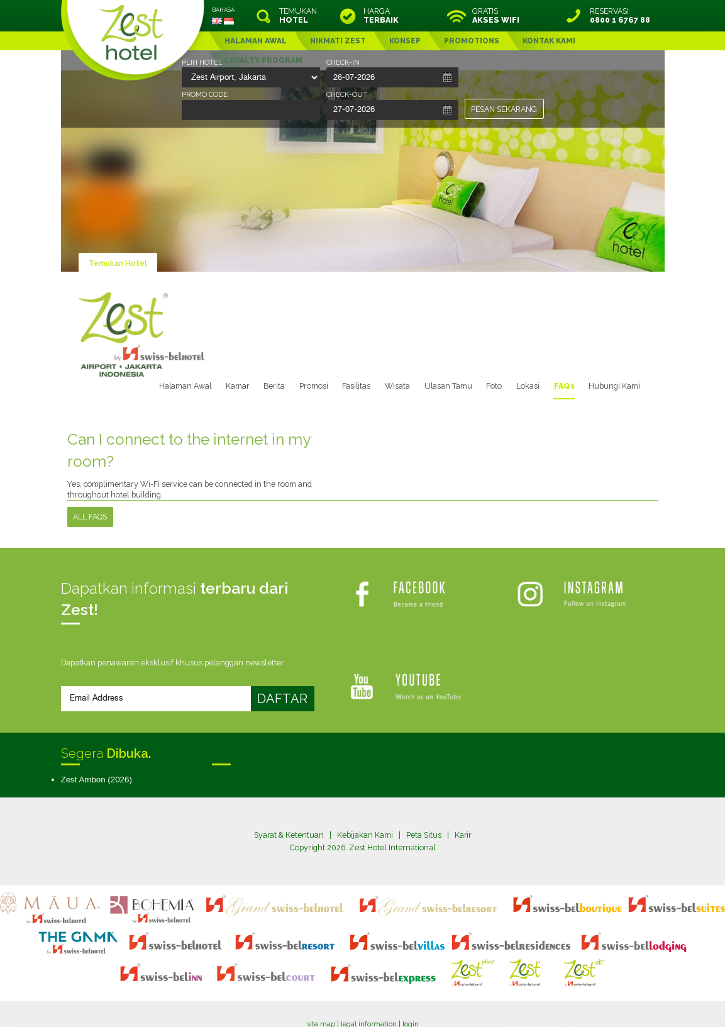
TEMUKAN (298, 16)
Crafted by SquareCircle (434, 1004)
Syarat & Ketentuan (288, 835)
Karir (463, 835)
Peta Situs (423, 835)
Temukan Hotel (118, 263)
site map (321, 993)
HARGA (381, 16)
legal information (369, 993)
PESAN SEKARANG (504, 109)
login (410, 993)
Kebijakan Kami (365, 835)
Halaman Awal (187, 386)
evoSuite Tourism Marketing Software (323, 1004)
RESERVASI (611, 16)
